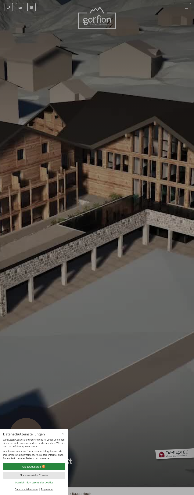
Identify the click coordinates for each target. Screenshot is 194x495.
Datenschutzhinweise (26, 489)
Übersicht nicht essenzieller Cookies (34, 482)
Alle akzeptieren (34, 466)
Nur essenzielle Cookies (34, 475)
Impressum (47, 489)
